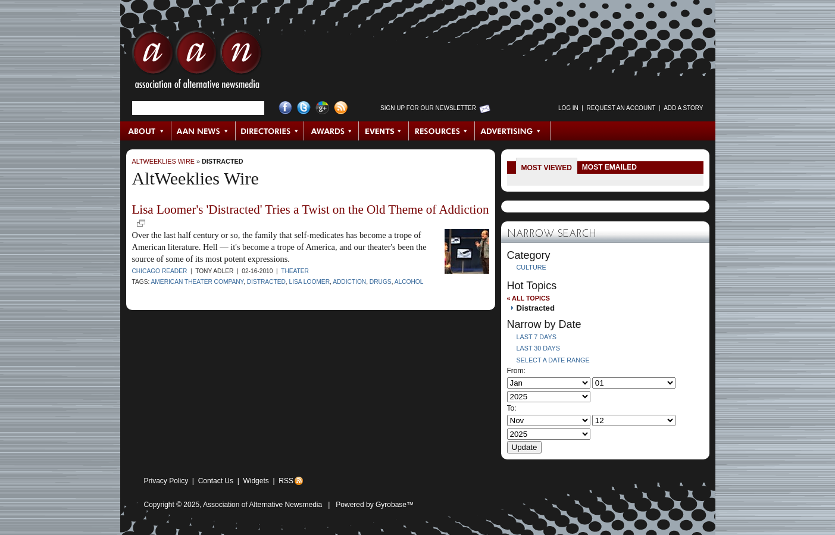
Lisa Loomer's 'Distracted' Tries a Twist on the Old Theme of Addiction (310, 209)
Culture (531, 267)
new (141, 223)
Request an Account (621, 108)
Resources (442, 130)
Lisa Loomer (309, 282)
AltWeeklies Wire (163, 161)
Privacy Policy (166, 481)
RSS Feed (341, 108)
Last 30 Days (538, 348)
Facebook (285, 108)
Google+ (322, 108)
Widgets (255, 481)
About (146, 130)
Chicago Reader (159, 271)
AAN (197, 62)
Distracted (222, 161)
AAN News (204, 130)
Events (384, 130)
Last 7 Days (536, 336)
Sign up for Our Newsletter (428, 108)
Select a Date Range (553, 360)
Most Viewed (546, 168)
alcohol (409, 282)
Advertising (512, 130)
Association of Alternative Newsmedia (262, 504)
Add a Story (683, 108)
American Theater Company (197, 282)
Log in (568, 108)
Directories (270, 130)
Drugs (381, 282)
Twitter (304, 108)
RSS (286, 481)
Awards (331, 130)
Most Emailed (609, 167)
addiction (349, 282)
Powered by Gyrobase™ (375, 504)
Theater (295, 271)
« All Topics (528, 298)
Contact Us (215, 481)
